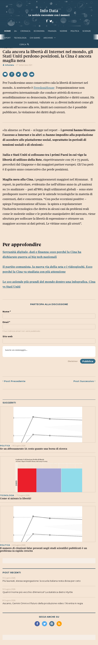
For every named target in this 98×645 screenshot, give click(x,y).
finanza (52, 31)
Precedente (14, 381)
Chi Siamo (35, 38)
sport (7, 38)
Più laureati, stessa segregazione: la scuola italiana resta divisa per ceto (42, 580)
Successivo (84, 381)
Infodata (8, 65)
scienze (86, 31)
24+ (15, 31)
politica (75, 31)
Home (7, 31)
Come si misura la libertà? (15, 498)
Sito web (8, 337)
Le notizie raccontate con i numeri (49, 15)
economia (39, 31)
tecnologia (20, 38)
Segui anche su (49, 616)
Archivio (48, 38)
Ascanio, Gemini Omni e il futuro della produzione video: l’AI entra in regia (43, 603)
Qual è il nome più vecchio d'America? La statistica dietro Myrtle (38, 592)
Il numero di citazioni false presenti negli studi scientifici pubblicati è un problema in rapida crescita (43, 549)
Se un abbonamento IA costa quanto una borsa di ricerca (33, 448)
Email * (6, 322)
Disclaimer (73, 361)
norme (63, 31)
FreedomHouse (44, 88)
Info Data (49, 10)
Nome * (7, 312)
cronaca (25, 31)
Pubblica (87, 361)
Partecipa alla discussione (49, 304)
